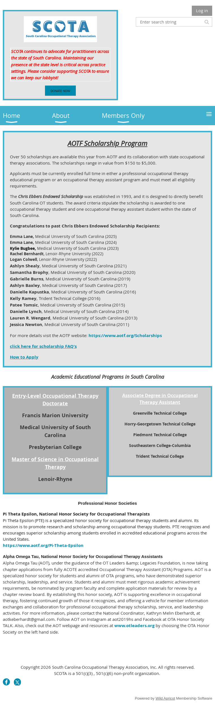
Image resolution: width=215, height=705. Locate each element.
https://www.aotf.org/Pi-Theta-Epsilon (43, 545)
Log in (202, 10)
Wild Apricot (165, 698)
